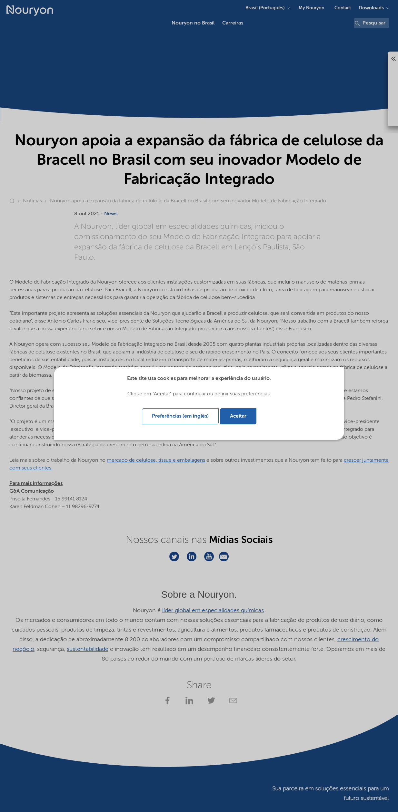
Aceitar (238, 416)
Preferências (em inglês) (180, 416)
